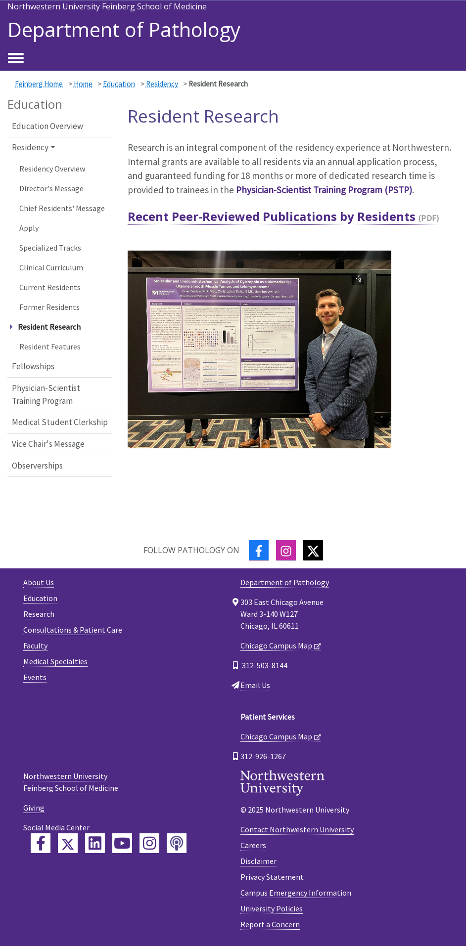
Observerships (37, 465)
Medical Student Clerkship (60, 422)
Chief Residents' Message (62, 208)
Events (35, 677)
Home (83, 83)
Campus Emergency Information (295, 893)
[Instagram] (286, 550)
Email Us (255, 685)
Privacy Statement (272, 877)
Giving (34, 808)
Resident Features (50, 346)
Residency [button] (30, 147)
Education (119, 83)
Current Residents (50, 287)
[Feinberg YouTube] (122, 843)
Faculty (35, 645)
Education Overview (47, 126)
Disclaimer (258, 861)
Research (38, 614)
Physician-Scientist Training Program (46, 394)
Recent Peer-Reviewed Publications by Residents (272, 216)
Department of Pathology (123, 30)
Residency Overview (52, 168)
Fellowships (33, 366)
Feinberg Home (39, 83)
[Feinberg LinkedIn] (95, 843)
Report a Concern (270, 924)
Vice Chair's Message (48, 443)
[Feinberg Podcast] (176, 843)
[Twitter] (313, 550)
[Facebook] (259, 550)
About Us (38, 582)
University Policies (271, 908)
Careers (253, 845)
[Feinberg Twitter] (68, 843)
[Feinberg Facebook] (40, 843)
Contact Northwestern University (297, 829)
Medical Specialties (55, 661)
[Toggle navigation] (16, 59)
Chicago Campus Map (276, 645)
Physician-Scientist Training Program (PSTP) (324, 190)
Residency (162, 83)
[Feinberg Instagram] (149, 843)
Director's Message (51, 188)
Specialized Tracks (50, 248)
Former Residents (49, 307)
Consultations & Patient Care (72, 630)
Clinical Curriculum (51, 267)
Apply (29, 228)
